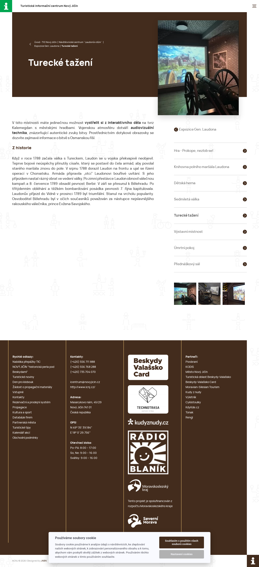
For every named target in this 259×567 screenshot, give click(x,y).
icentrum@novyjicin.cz (85, 382)
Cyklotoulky (193, 402)
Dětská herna (184, 183)
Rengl (189, 417)
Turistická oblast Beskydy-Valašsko (208, 377)
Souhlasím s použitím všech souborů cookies (181, 542)
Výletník (191, 397)
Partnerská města (24, 422)
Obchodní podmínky (25, 437)
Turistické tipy (22, 427)
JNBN (44, 561)
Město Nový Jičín (197, 372)
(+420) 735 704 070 (83, 372)
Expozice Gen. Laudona (46, 46)
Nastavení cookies (182, 554)
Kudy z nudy (193, 392)
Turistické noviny (23, 377)
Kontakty (18, 397)
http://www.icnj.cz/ (82, 387)
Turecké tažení (186, 215)
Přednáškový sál (187, 264)
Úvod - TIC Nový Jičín (45, 42)
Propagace (20, 407)
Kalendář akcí (21, 432)
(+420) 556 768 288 (83, 367)
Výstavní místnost (188, 231)
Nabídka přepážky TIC (26, 362)
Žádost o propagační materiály (32, 387)
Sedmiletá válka (186, 199)
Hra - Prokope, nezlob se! (193, 150)
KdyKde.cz (192, 407)
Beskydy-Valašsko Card (201, 382)
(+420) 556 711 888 (82, 362)
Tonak (189, 412)
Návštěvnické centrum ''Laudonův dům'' (80, 42)
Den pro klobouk (23, 382)
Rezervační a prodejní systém (31, 402)
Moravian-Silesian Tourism (202, 387)
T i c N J (49, 6)
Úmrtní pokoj (184, 248)
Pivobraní (191, 362)
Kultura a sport (22, 412)
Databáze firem (22, 417)
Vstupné (18, 392)
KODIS (190, 367)
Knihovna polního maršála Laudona (201, 167)
